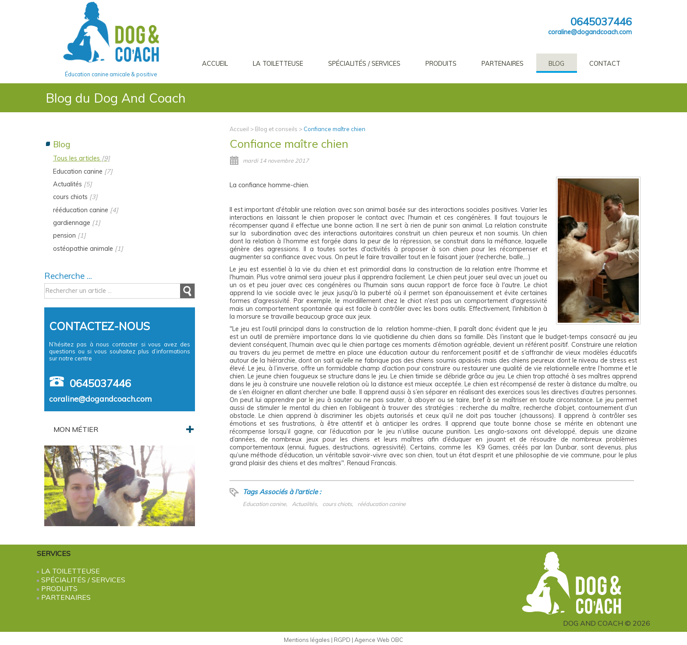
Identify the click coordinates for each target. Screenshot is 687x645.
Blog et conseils (276, 128)
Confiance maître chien (334, 128)
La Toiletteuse (278, 64)
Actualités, (305, 503)
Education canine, (265, 503)
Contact (604, 64)
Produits (441, 64)
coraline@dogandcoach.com (590, 32)
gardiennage (76, 223)
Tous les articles (81, 158)
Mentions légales (307, 639)
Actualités (72, 184)
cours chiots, (337, 503)
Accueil (215, 64)
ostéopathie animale (88, 249)
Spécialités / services (364, 64)
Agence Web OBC (378, 639)
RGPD (342, 639)
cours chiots (75, 197)
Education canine (83, 171)
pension (69, 235)
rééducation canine (382, 503)
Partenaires (503, 64)
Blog (556, 64)
